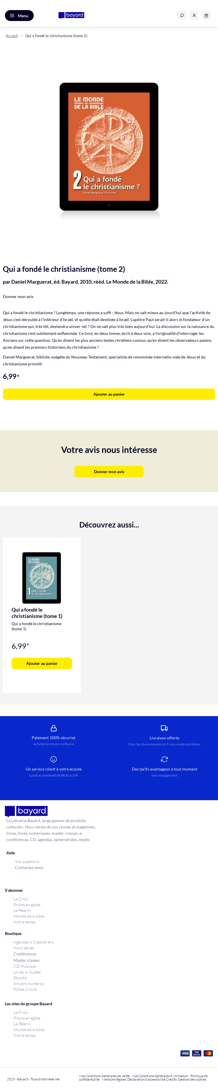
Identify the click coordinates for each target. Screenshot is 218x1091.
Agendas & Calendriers (34, 942)
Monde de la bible (29, 916)
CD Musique (25, 966)
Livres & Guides (27, 971)
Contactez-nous (29, 867)
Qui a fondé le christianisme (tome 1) (37, 612)
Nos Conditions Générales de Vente (104, 1076)
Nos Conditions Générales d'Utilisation (160, 1076)
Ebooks (20, 977)
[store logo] (71, 15)
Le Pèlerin (22, 910)
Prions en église (27, 904)
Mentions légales (114, 1079)
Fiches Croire (25, 989)
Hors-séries (24, 947)
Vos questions (27, 861)
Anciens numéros (29, 983)
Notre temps (24, 921)
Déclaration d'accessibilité (146, 1079)
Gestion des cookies (192, 1079)
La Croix (21, 898)
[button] (194, 15)
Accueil (12, 36)
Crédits (171, 1079)
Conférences (25, 953)
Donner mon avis (18, 296)
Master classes (27, 960)
